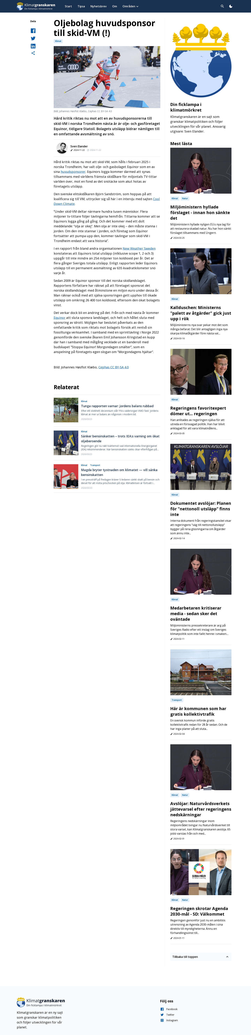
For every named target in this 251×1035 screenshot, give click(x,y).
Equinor (59, 317)
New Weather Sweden (139, 248)
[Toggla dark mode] (230, 6)
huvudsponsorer (73, 172)
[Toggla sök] (222, 6)
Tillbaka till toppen (200, 957)
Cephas (104, 367)
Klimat (58, 41)
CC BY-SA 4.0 (119, 367)
